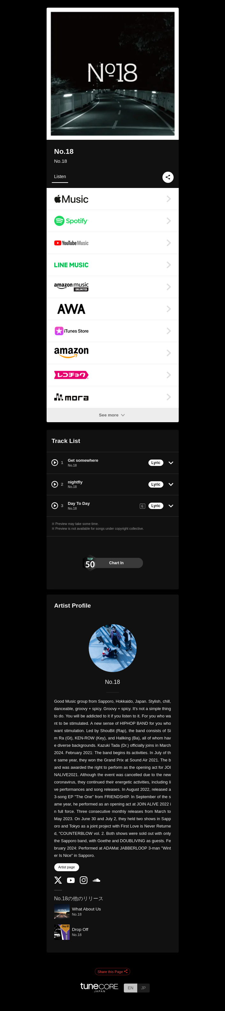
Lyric (155, 463)
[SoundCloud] (96, 880)
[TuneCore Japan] (99, 990)
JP (143, 987)
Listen (60, 176)
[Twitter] (58, 882)
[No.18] (112, 648)
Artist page (66, 867)
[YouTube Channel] (71, 881)
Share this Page (113, 972)
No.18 (60, 161)
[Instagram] (83, 882)
